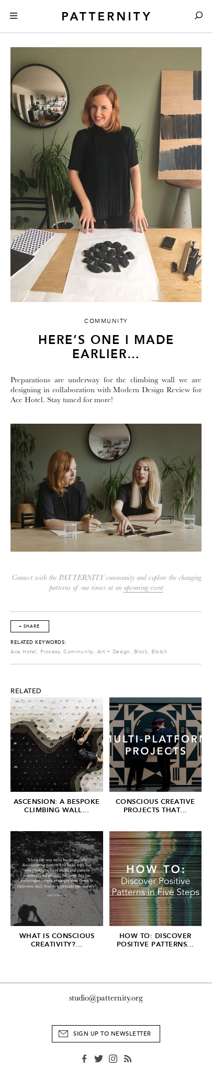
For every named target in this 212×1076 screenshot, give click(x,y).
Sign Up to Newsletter (112, 1033)
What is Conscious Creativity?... (57, 940)
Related (26, 691)
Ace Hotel (23, 652)
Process (50, 652)
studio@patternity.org (106, 998)
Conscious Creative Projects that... (155, 805)
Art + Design (113, 652)
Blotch (159, 652)
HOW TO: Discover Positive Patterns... (155, 940)
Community (78, 652)
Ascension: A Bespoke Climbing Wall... (57, 805)
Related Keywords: (38, 642)
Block (141, 652)
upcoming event (143, 587)
